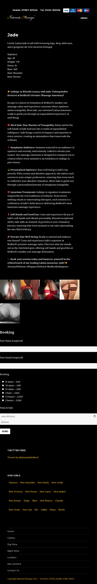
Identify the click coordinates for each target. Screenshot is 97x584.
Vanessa (13, 482)
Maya (53, 509)
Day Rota (12, 544)
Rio (36, 509)
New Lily (27, 509)
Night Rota (13, 551)
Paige (27, 500)
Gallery (11, 538)
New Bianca (46, 500)
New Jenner (15, 500)
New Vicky (14, 509)
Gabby (44, 509)
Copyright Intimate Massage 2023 (22, 579)
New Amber (60, 491)
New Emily (43, 482)
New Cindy (57, 482)
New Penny (31, 491)
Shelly (61, 509)
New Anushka (27, 482)
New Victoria (16, 491)
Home (10, 531)
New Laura (45, 491)
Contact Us (13, 570)
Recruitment (14, 564)
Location (11, 557)
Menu (84, 18)
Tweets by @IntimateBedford (22, 457)
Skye (34, 500)
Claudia (59, 500)
